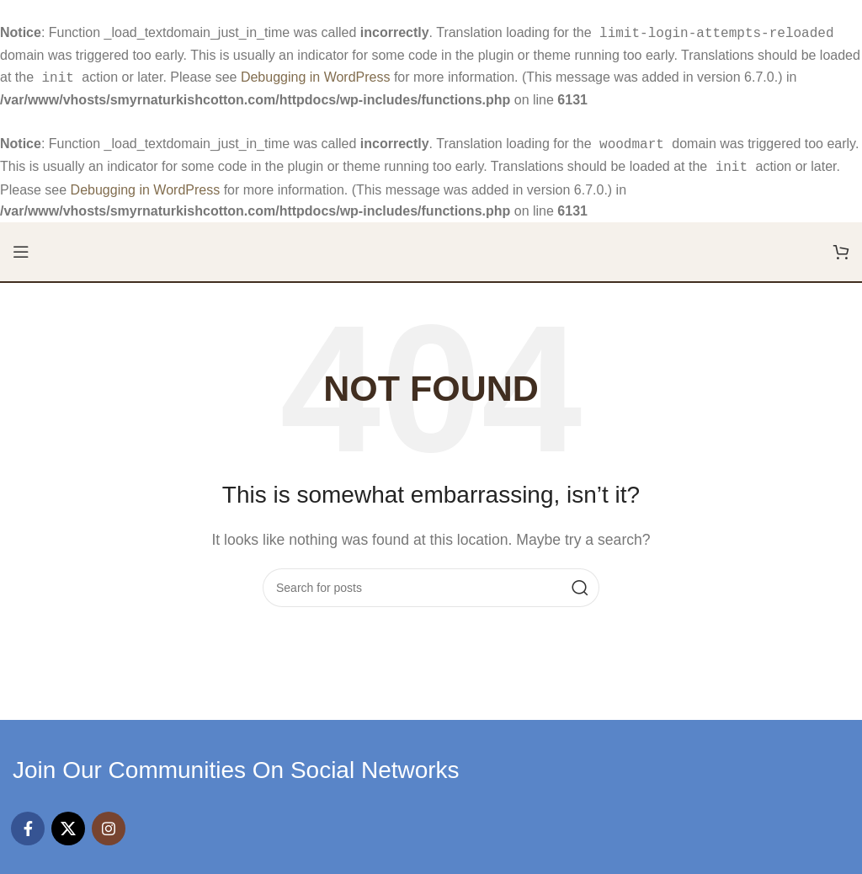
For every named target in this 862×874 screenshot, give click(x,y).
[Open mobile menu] (21, 245)
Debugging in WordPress (316, 75)
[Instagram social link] (108, 822)
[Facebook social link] (28, 822)
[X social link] (68, 822)
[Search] (431, 581)
